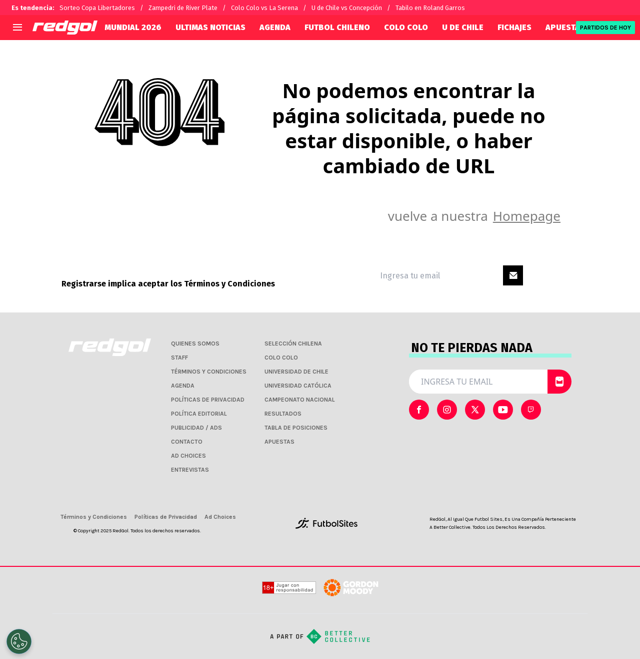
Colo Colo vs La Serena (264, 8)
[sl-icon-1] (447, 410)
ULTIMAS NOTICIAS (211, 27)
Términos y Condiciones (229, 283)
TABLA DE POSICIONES (296, 427)
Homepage (526, 216)
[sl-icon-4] (531, 410)
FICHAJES (515, 27)
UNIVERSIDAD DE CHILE (296, 371)
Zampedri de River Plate (183, 8)
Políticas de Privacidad (165, 516)
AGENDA (275, 27)
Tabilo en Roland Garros (430, 8)
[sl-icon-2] (475, 410)
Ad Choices (220, 516)
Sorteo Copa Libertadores (97, 8)
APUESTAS (565, 27)
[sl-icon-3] (503, 410)
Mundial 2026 (133, 27)
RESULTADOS (283, 413)
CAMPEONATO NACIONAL (299, 399)
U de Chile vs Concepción (347, 8)
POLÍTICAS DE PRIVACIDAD (207, 399)
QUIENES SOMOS (195, 343)
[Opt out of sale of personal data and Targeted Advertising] (19, 641)
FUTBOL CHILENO (337, 27)
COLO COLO (406, 27)
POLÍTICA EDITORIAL (199, 413)
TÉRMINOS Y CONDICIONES (208, 371)
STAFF (179, 357)
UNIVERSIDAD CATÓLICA (298, 385)
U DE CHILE (463, 27)
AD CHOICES (188, 455)
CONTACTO (186, 441)
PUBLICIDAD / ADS (196, 427)
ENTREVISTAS (190, 469)
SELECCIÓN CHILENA (293, 343)
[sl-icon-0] (419, 410)
